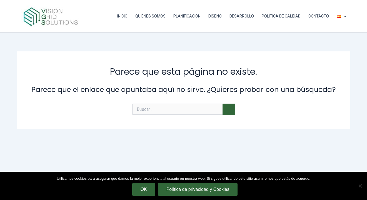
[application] (343, 16)
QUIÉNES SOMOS (150, 16)
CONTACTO (318, 16)
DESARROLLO (241, 16)
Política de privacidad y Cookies (197, 189)
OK (144, 189)
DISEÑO (215, 16)
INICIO (122, 16)
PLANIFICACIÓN (187, 16)
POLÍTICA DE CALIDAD (281, 16)
